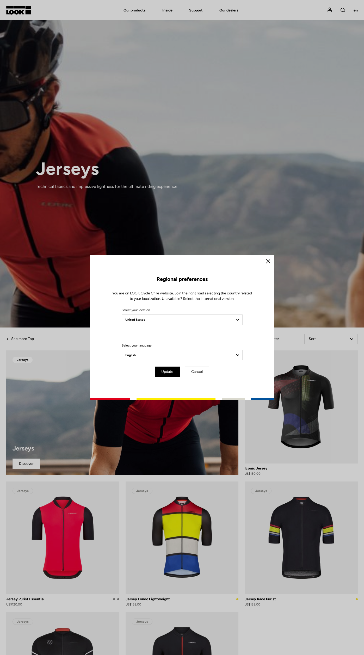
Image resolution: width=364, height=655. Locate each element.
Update (167, 371)
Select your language (137, 345)
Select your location (136, 310)
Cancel (197, 371)
